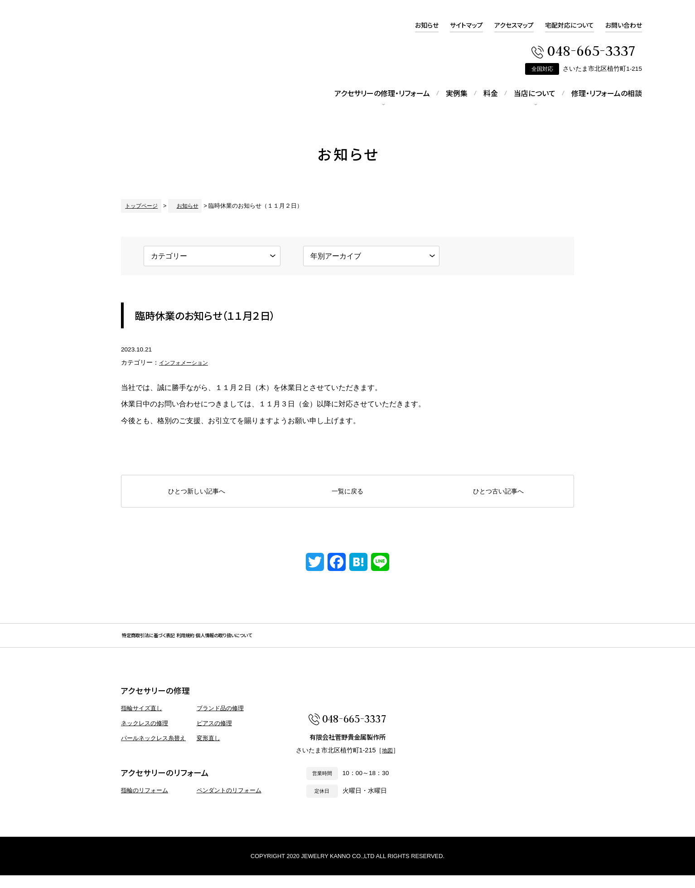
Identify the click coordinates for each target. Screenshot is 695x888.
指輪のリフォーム (144, 803)
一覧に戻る (347, 491)
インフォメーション (187, 362)
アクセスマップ (514, 24)
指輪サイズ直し (141, 720)
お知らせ (427, 24)
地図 (387, 765)
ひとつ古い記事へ (498, 491)
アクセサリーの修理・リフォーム (382, 93)
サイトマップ (466, 24)
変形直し (208, 750)
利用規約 (246, 641)
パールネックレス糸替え (153, 750)
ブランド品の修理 (220, 720)
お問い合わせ (623, 24)
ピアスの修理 (214, 735)
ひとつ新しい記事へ (196, 491)
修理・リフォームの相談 (606, 93)
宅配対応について (569, 24)
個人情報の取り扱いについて (324, 641)
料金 (490, 93)
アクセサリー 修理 (80, 93)
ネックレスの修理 (144, 735)
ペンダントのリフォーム (229, 803)
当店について (534, 93)
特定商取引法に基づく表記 (172, 641)
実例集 (457, 93)
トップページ (138, 205)
